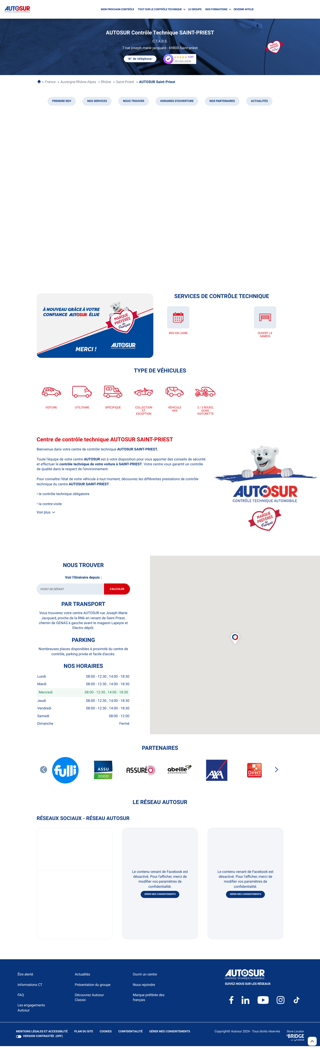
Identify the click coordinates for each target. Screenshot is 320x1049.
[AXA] (216, 773)
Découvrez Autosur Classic (89, 1000)
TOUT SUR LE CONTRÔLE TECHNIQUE (160, 9)
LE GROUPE (195, 9)
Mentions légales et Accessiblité (42, 1035)
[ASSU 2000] (103, 773)
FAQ (21, 998)
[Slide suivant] (276, 772)
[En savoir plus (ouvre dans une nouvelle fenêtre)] (95, 325)
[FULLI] (65, 773)
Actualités (82, 977)
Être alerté (25, 977)
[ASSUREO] (141, 773)
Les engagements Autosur (31, 1010)
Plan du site (83, 1035)
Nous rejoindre (144, 988)
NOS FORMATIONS (216, 9)
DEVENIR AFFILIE (244, 9)
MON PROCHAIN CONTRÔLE (117, 9)
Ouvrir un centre (145, 977)
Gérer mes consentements (160, 897)
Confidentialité (130, 1035)
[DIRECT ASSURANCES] (254, 773)
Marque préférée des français (148, 1000)
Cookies (106, 1035)
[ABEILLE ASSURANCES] (178, 773)
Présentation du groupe (93, 988)
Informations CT (30, 988)
